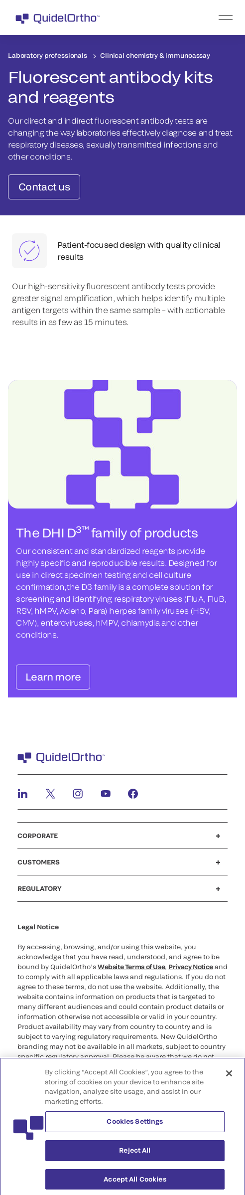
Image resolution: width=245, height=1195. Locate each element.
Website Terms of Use (131, 967)
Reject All (134, 1154)
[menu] (183, 17)
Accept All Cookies (135, 1183)
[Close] (229, 1077)
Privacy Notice (190, 967)
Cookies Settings (135, 1125)
